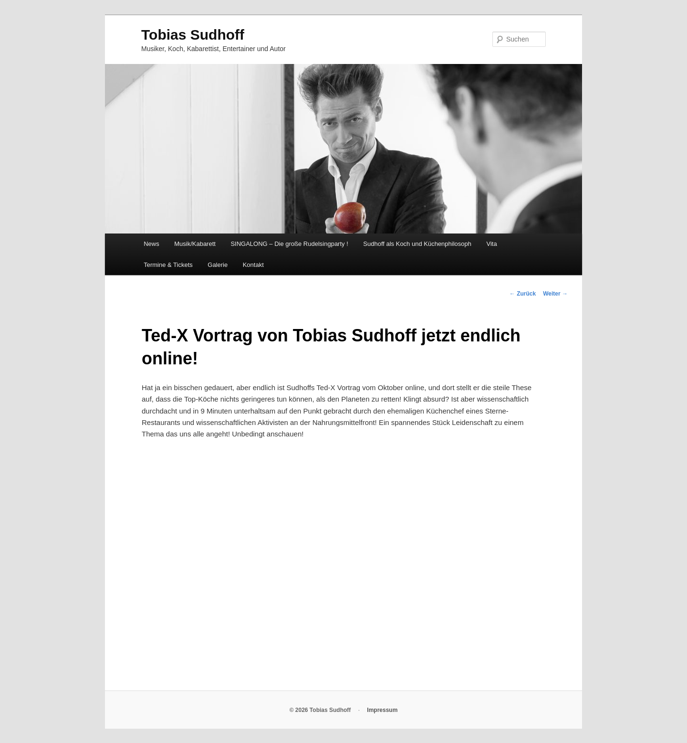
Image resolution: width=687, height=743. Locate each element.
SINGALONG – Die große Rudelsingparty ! (289, 243)
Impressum (382, 710)
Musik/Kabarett (195, 243)
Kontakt (253, 264)
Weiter (555, 293)
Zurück (523, 293)
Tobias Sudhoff (192, 34)
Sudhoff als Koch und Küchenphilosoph (417, 243)
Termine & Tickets (168, 264)
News (151, 243)
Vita (492, 243)
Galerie (218, 264)
